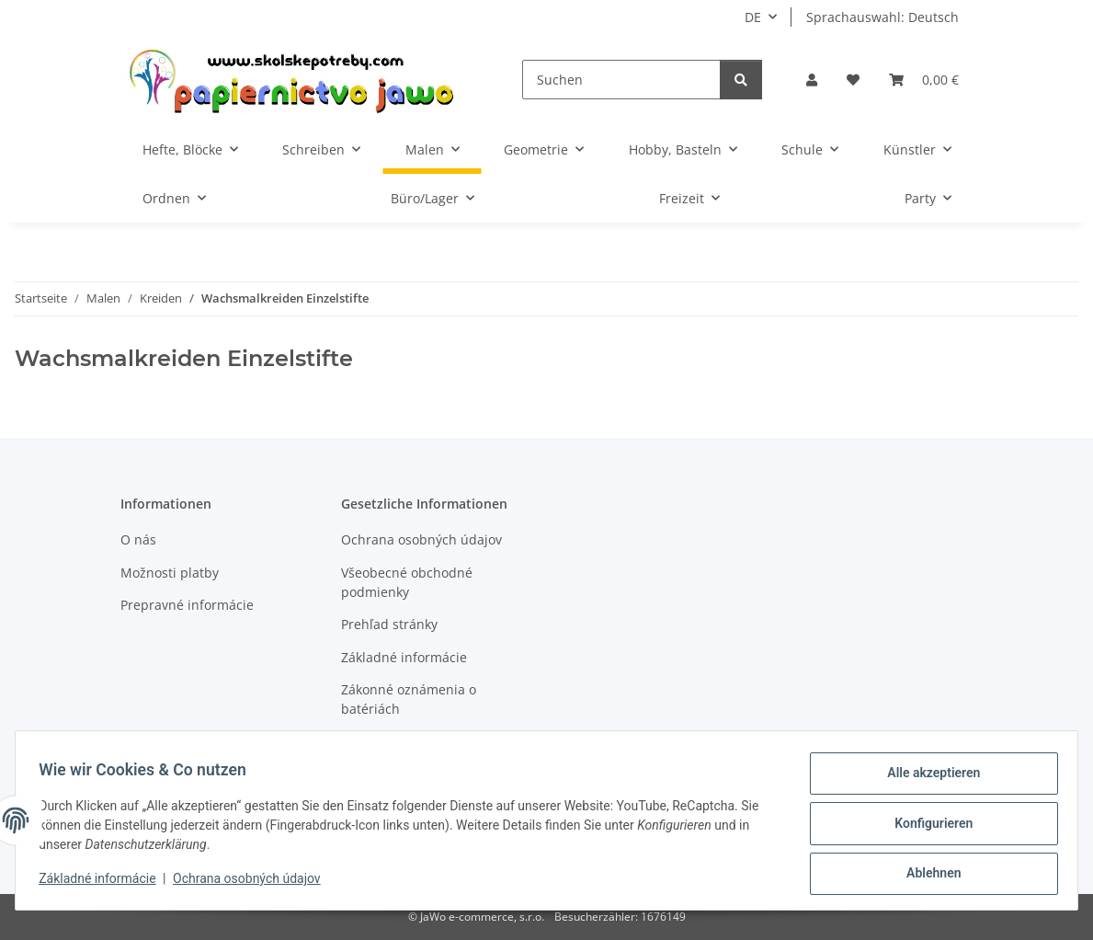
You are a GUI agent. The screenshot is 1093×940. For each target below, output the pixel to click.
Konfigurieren (927, 827)
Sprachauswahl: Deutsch (882, 17)
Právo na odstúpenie (404, 741)
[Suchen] (621, 79)
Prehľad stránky (389, 624)
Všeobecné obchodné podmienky (406, 582)
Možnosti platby (169, 572)
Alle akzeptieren (927, 779)
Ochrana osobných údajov (253, 883)
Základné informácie (103, 883)
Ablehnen (927, 874)
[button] (811, 79)
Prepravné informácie (187, 604)
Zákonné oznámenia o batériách (408, 699)
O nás (138, 539)
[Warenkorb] (923, 79)
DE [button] (753, 17)
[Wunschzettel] (853, 79)
